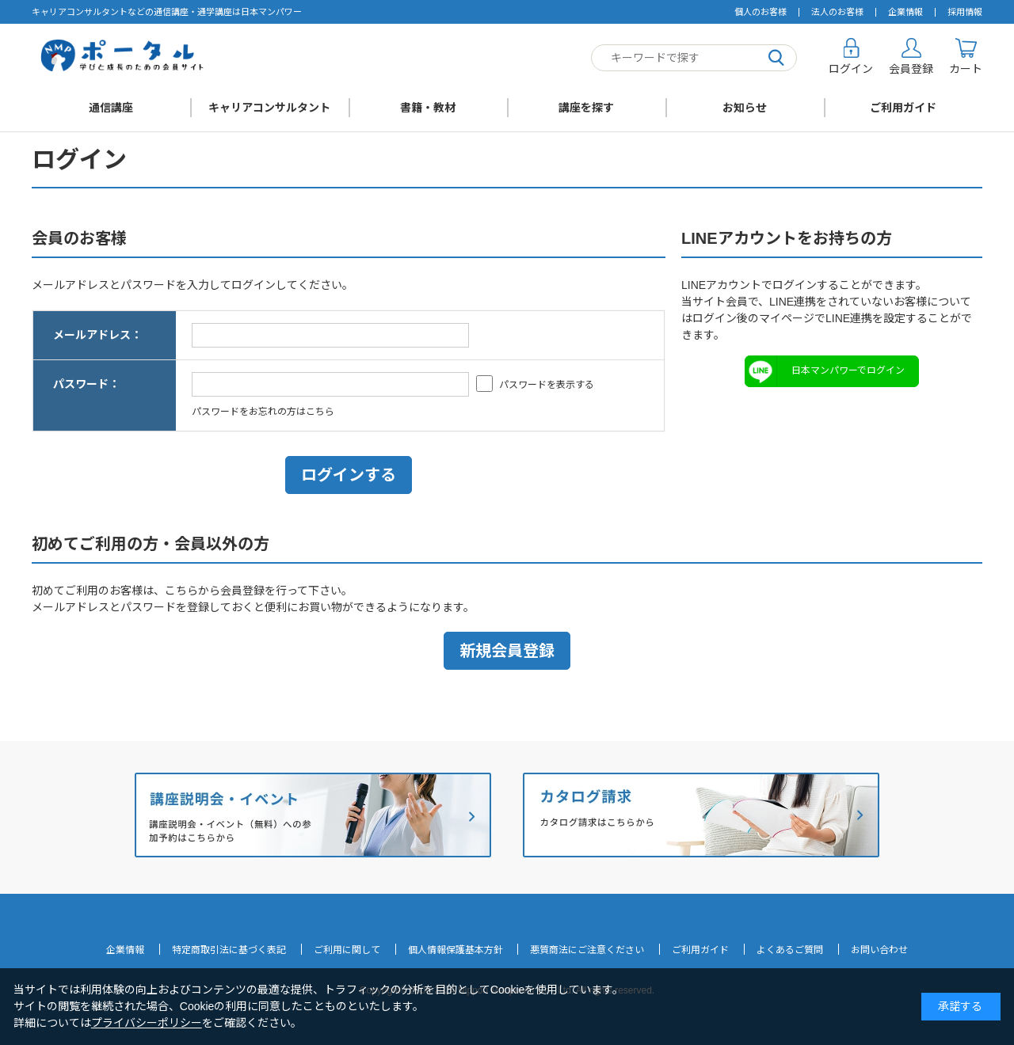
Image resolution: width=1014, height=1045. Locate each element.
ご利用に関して (347, 950)
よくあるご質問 (790, 950)
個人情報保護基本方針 (455, 950)
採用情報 (964, 12)
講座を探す (586, 107)
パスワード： (86, 384)
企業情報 (905, 12)
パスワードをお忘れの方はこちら (263, 411)
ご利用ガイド (903, 107)
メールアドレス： (97, 335)
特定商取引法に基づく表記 (229, 950)
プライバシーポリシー (146, 1022)
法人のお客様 (837, 12)
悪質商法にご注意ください (587, 950)
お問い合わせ (879, 950)
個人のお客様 (760, 12)
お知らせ (744, 107)
